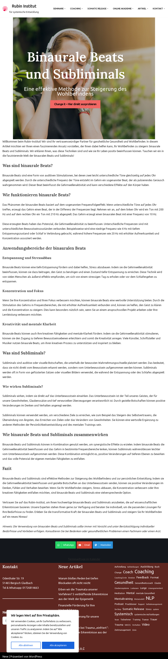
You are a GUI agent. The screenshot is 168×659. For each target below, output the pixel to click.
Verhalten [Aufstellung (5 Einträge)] (136, 623)
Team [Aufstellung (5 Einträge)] (117, 618)
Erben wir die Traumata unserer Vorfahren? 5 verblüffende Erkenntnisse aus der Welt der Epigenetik (83, 592)
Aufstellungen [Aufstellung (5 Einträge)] (133, 565)
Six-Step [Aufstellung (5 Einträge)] (118, 607)
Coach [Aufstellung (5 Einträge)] (128, 570)
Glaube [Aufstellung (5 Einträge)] (157, 581)
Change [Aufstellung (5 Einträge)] (118, 571)
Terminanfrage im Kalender (84, 557)
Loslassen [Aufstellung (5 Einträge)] (135, 586)
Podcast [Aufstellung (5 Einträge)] (119, 602)
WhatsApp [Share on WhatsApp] (65, 543)
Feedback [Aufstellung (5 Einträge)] (142, 575)
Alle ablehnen (26, 645)
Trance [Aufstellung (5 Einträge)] (145, 617)
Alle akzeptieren (58, 645)
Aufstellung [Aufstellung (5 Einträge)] (120, 565)
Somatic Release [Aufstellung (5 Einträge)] (133, 606)
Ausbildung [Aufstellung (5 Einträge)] (146, 564)
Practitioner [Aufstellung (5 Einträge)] (131, 602)
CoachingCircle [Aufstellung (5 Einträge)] (121, 576)
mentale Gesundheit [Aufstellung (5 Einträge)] (145, 591)
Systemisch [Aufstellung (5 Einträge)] (124, 612)
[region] (43, 631)
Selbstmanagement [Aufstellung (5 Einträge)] (154, 602)
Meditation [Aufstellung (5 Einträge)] (120, 591)
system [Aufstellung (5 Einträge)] (156, 607)
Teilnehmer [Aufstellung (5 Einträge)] (125, 618)
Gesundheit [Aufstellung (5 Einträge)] (124, 581)
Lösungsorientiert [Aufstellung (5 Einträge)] (155, 586)
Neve (5, 654)
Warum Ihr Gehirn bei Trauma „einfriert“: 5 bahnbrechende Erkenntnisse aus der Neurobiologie (83, 630)
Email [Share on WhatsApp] (84, 543)
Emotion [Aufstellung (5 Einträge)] (131, 576)
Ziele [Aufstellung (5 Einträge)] (134, 628)
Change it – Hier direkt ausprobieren (84, 100)
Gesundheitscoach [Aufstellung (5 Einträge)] (144, 581)
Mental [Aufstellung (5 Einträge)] (130, 591)
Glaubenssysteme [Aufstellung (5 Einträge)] (122, 586)
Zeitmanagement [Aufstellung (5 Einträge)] (123, 628)
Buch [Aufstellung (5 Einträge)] (157, 565)
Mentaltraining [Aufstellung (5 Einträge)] (124, 596)
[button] (64, 8)
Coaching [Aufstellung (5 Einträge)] (144, 570)
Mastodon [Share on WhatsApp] (103, 543)
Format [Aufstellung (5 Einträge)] (154, 575)
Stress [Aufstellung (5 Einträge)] (149, 607)
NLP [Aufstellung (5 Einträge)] (150, 596)
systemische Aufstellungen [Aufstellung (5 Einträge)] (146, 613)
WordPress (35, 654)
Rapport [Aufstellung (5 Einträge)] (141, 602)
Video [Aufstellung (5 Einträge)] (146, 622)
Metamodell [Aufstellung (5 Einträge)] (139, 597)
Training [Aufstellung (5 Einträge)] (136, 618)
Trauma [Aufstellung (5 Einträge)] (119, 622)
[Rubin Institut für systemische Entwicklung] (20, 8)
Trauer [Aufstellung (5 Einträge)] (153, 617)
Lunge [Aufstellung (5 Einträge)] (143, 586)
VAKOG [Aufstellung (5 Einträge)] (128, 623)
